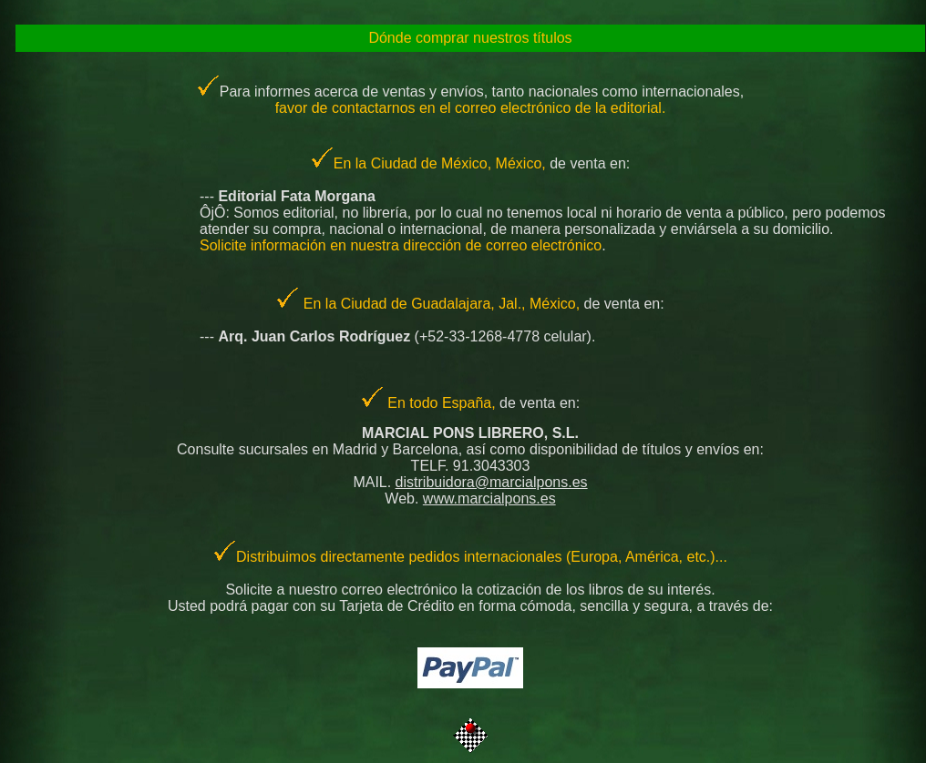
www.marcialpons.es (489, 498)
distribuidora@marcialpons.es (492, 482)
